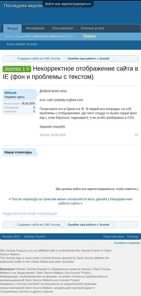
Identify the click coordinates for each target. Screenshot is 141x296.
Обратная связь (113, 236)
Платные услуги (92, 28)
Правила (89, 36)
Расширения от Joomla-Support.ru (50, 36)
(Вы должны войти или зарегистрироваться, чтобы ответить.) (97, 188)
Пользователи (62, 28)
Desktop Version (34, 236)
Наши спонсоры (18, 152)
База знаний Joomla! (22, 44)
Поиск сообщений (17, 36)
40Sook (10, 93)
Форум (12, 28)
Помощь (133, 236)
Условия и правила (127, 242)
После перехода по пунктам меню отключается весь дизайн (59, 199)
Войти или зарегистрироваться (68, 4)
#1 (136, 135)
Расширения (35, 28)
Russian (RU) (11, 236)
